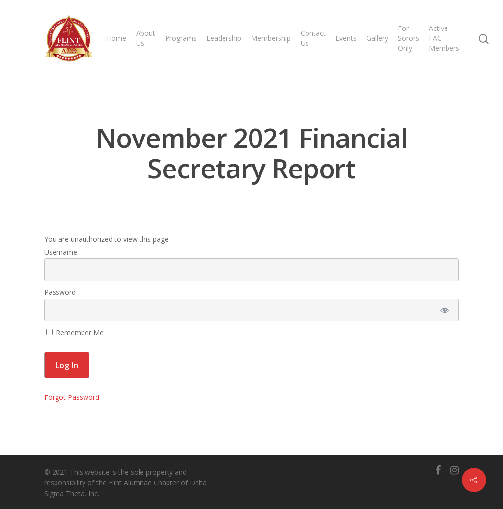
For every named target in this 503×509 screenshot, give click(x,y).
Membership (271, 38)
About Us (145, 38)
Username (60, 251)
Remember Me (75, 332)
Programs (180, 38)
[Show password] (445, 310)
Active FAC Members (444, 38)
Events (346, 38)
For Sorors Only (408, 38)
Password (60, 292)
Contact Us (313, 38)
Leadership (223, 38)
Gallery (377, 38)
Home (116, 38)
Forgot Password (71, 397)
